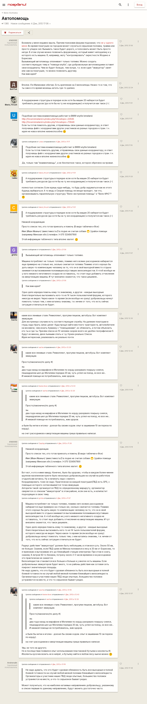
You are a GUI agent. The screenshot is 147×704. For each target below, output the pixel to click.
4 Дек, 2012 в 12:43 (67, 386)
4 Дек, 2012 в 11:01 (69, 173)
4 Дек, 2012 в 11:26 (64, 443)
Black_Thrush (11, 105)
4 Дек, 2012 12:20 (126, 318)
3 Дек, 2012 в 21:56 (58, 250)
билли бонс (43, 386)
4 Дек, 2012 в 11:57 (63, 498)
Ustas (14, 120)
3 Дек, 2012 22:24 (126, 88)
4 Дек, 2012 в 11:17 (63, 142)
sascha (41, 590)
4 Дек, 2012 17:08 (41, 23)
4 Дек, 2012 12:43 (126, 351)
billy (15, 352)
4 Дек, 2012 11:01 (126, 103)
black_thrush (44, 173)
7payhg (41, 443)
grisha (14, 255)
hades (14, 391)
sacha (41, 347)
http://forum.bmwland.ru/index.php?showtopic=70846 (48, 122)
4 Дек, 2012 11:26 (126, 211)
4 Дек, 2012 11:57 (126, 253)
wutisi (14, 147)
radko (14, 178)
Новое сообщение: (20, 23)
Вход (139, 4)
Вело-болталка (10, 13)
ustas (41, 142)
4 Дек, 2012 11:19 (126, 145)
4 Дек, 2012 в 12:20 (63, 347)
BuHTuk (13, 89)
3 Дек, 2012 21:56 (126, 46)
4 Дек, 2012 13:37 (126, 593)
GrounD (13, 212)
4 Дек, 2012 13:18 (126, 390)
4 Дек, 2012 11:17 (126, 119)
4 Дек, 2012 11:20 (126, 177)
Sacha (14, 320)
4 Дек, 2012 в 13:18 (64, 590)
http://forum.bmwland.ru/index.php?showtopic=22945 (48, 119)
